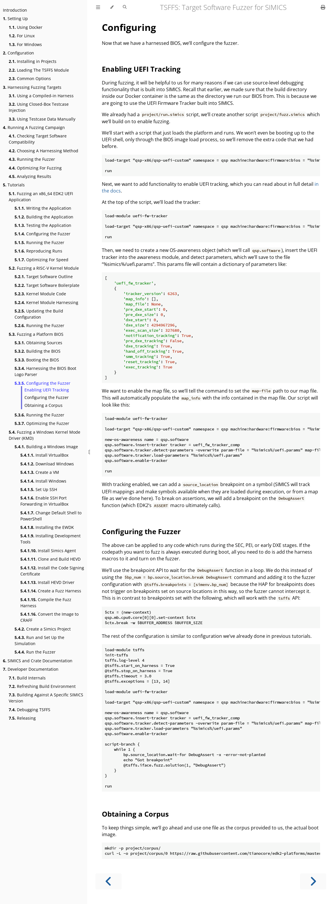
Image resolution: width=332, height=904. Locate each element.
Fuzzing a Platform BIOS (36, 334)
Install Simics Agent (48, 550)
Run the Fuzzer (35, 652)
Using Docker (25, 27)
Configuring (129, 27)
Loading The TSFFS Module (39, 70)
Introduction (15, 10)
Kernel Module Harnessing (46, 302)
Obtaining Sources (38, 342)
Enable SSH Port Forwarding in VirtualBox (44, 501)
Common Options (30, 78)
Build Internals (27, 678)
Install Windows (43, 481)
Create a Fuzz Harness (50, 591)
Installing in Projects (32, 61)
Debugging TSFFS (29, 709)
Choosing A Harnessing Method (43, 150)
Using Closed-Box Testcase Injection (39, 107)
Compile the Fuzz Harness (45, 602)
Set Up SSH (38, 489)
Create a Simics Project (43, 629)
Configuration (18, 53)
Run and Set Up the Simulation (39, 640)
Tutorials (14, 185)
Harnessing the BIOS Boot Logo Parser (45, 371)
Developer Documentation (30, 669)
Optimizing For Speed (41, 259)
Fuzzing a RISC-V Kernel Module (44, 268)
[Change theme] (111, 7)
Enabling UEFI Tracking (46, 390)
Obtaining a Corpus (43, 405)
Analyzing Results (30, 176)
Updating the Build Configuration (39, 314)
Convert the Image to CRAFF (49, 617)
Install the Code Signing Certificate (52, 571)
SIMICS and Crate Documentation (37, 660)
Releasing (22, 718)
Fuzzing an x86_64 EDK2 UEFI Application (41, 196)
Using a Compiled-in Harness (41, 95)
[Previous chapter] (108, 881)
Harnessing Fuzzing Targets (32, 87)
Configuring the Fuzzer (42, 233)
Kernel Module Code (40, 293)
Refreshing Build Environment (42, 686)
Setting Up (15, 18)
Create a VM (39, 472)
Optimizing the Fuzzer (42, 423)
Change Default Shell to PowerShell (50, 516)
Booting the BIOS (37, 360)
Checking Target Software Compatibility (38, 139)
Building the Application (44, 217)
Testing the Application (43, 225)
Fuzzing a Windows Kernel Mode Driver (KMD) (44, 435)
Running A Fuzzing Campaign (34, 127)
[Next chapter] (313, 881)
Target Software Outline (44, 276)
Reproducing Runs (38, 251)
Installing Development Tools (50, 539)
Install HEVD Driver (47, 582)
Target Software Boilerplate (47, 285)
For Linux (22, 35)
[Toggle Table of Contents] (98, 7)
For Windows (25, 44)
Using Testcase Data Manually (42, 119)
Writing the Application (43, 208)
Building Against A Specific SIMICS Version (46, 698)
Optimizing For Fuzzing (35, 168)
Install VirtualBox (44, 455)
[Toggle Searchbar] (124, 7)
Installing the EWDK (47, 527)
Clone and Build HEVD (50, 559)
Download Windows (47, 464)
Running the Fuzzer (32, 159)
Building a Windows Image (46, 446)
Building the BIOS (38, 351)
